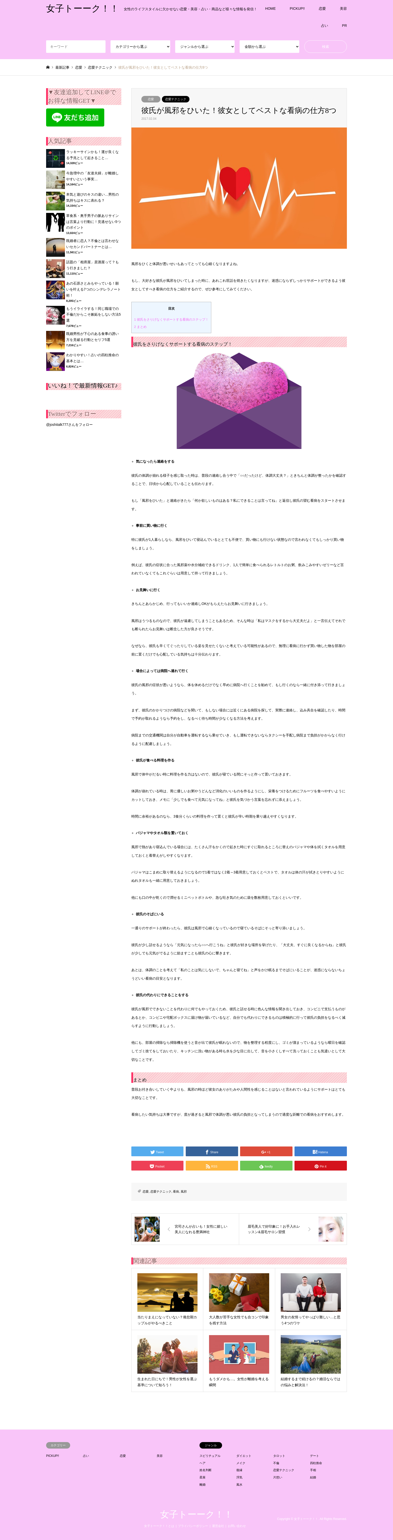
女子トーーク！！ (196, 1514)
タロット (279, 1456)
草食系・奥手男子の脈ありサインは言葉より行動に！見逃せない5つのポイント (93, 222)
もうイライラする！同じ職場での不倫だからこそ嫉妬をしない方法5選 (93, 315)
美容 (343, 9)
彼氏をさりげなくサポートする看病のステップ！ (171, 319)
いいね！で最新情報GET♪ (83, 385)
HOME (270, 9)
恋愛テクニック (175, 99)
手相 (313, 1470)
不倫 (276, 1463)
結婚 (313, 1477)
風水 (239, 1484)
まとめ (140, 327)
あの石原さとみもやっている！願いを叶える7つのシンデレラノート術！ (93, 289)
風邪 (184, 1191)
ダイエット (243, 1456)
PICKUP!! (297, 9)
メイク (240, 1463)
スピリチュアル (210, 1456)
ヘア (203, 1463)
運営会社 (218, 1526)
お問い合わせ (237, 1526)
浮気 (239, 1477)
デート (314, 1456)
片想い (277, 1477)
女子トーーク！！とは (159, 1526)
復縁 (239, 1470)
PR (344, 26)
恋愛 (322, 9)
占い (324, 26)
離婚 (203, 1484)
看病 (176, 1191)
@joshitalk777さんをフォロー (69, 425)
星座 (203, 1477)
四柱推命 (316, 1463)
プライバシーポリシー (193, 1526)
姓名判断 (206, 1470)
